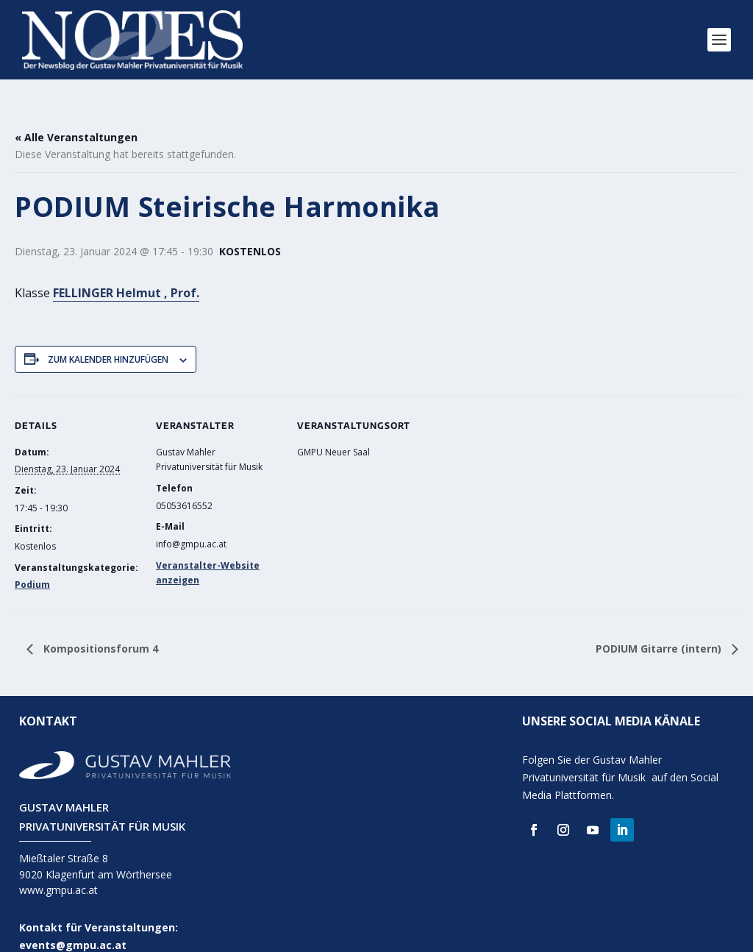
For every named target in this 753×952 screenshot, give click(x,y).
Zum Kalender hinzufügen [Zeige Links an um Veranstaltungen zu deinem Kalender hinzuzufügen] (108, 339)
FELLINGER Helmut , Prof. (126, 273)
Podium (32, 565)
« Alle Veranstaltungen (76, 117)
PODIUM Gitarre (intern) (660, 629)
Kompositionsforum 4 (99, 629)
